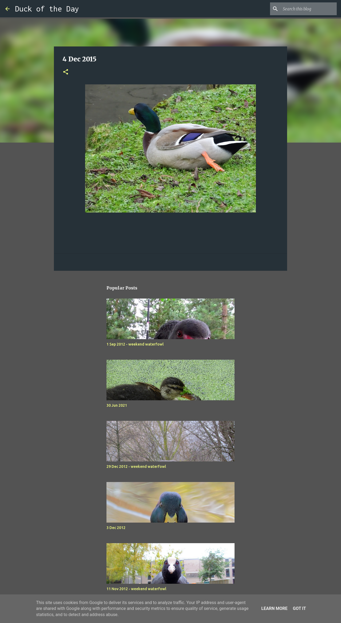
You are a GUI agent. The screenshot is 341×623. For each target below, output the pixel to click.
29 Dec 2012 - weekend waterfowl (136, 466)
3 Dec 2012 (115, 528)
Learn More (274, 608)
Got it (299, 608)
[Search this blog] (309, 8)
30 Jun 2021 (116, 405)
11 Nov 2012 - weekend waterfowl (136, 589)
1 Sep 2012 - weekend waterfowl (135, 344)
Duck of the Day (47, 8)
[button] (65, 72)
